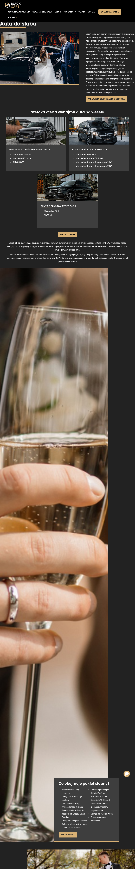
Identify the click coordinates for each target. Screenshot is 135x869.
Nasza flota (70, 12)
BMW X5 (48, 215)
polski (11, 17)
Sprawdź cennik (67, 235)
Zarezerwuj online (109, 12)
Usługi (58, 12)
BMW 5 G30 (18, 162)
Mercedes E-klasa (21, 158)
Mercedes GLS (51, 211)
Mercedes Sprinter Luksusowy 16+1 (94, 162)
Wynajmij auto (68, 835)
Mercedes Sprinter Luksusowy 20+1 (94, 166)
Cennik (81, 12)
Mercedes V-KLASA (86, 154)
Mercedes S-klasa (21, 154)
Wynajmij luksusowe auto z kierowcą (106, 99)
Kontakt (91, 12)
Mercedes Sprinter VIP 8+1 (89, 158)
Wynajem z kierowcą (42, 12)
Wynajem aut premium (19, 12)
